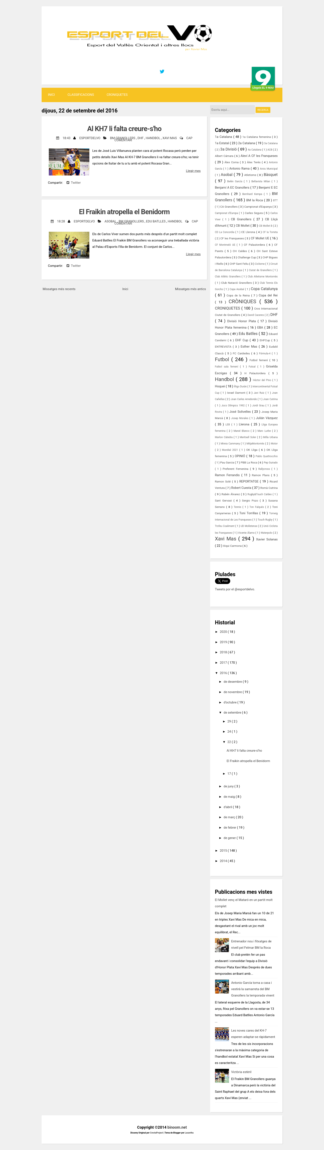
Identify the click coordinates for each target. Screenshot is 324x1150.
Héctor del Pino (262, 380)
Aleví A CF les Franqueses (259, 156)
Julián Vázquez (267, 418)
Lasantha (189, 1133)
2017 (224, 663)
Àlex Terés (254, 162)
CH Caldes (240, 251)
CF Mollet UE (260, 238)
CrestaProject (156, 1133)
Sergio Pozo (251, 500)
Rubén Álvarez (231, 494)
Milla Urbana (270, 437)
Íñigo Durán (240, 386)
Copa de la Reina (239, 295)
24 (229, 731)
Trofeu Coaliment (225, 526)
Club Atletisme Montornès (263, 276)
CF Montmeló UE (226, 244)
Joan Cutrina (270, 399)
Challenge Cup (247, 257)
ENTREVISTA (224, 346)
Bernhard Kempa (253, 194)
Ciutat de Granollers (260, 270)
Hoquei (220, 386)
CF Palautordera (255, 244)
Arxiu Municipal (269, 168)
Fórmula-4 (265, 353)
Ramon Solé (223, 481)
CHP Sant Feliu (239, 263)
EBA (260, 327)
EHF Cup (242, 340)
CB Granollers (242, 219)
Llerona (245, 424)
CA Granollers (229, 206)
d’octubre (230, 702)
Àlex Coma (232, 162)
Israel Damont (236, 392)
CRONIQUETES (117, 95)
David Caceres (256, 315)
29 (229, 721)
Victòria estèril (241, 1072)
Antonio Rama (240, 168)
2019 (224, 642)
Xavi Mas (170, 138)
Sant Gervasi (224, 500)
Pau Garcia (227, 462)
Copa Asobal (237, 289)
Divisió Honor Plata (242, 321)
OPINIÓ (240, 456)
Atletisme (250, 175)
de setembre (233, 712)
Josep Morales (240, 418)
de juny (229, 786)
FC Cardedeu (242, 353)
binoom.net (177, 1127)
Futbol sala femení (227, 366)
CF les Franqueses (232, 238)
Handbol (153, 138)
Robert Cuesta (241, 488)
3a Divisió (229, 149)
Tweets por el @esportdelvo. (235, 589)
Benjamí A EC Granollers (232, 187)
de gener (230, 838)
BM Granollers (123, 138)
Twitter (74, 183)
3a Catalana (271, 143)
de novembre (233, 692)
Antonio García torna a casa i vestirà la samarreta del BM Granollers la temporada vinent (252, 989)
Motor (274, 443)
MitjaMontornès (255, 443)
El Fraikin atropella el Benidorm (124, 212)
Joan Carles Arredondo (244, 399)
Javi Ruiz (259, 392)
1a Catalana (224, 137)
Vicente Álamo (246, 532)
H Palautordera (256, 373)
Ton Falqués (257, 507)
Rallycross (264, 468)
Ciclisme (260, 263)
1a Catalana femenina (257, 136)
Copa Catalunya (264, 288)
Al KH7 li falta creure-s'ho (124, 129)
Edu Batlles (156, 221)
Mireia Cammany (231, 443)
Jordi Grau (258, 405)
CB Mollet (243, 226)
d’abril (228, 807)
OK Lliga (252, 449)
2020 (224, 632)
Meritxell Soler (248, 437)
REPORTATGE (249, 481)
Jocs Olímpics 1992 (233, 405)
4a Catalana (255, 149)
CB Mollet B (266, 225)
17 (229, 774)
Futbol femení (259, 360)
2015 (224, 851)
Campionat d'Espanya (258, 206)
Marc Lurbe (264, 430)
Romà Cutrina (269, 487)
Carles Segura (254, 213)
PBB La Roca (249, 462)
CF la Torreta (270, 232)
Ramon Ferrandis (228, 475)
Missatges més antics (190, 289)
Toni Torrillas (249, 513)
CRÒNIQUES (244, 301)
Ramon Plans (261, 475)
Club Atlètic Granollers (228, 276)
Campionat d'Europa (227, 213)
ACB (270, 149)
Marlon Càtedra (224, 437)
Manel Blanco (242, 430)
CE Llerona (248, 232)
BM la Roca (255, 200)
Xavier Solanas (267, 539)
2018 (224, 652)
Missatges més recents (59, 289)
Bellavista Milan (261, 181)
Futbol (223, 359)
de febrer (230, 827)
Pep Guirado (271, 462)
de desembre (233, 682)
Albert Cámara (224, 156)
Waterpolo (267, 532)
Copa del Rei (268, 295)
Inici (51, 95)
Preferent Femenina (236, 468)
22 (229, 742)
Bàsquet (271, 174)
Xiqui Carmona (232, 545)
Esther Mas (250, 346)
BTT (275, 200)
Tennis (238, 507)
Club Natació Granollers (237, 282)
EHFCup (265, 340)
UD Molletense (249, 526)
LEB (228, 424)
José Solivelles (240, 412)
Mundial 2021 (230, 449)
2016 (224, 673)
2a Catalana (247, 143)
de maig (230, 797)
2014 (224, 861)
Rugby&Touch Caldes (260, 494)
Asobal (111, 221)
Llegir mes (193, 171)
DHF (140, 138)
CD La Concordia (225, 232)
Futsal (253, 366)
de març (230, 817)
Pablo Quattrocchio (267, 456)
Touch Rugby (265, 519)
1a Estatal (222, 143)
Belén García (235, 181)
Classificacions (81, 95)
